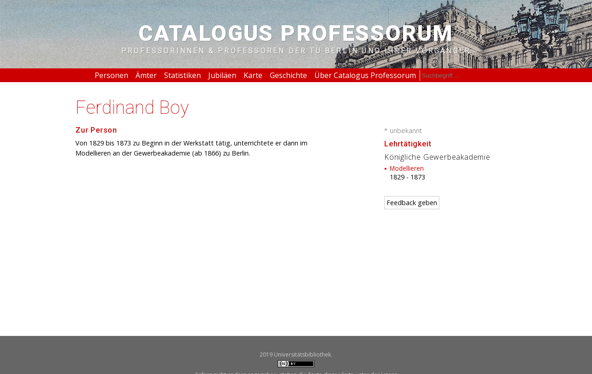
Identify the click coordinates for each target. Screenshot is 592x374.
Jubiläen (222, 75)
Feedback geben (412, 202)
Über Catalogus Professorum (365, 75)
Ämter (146, 75)
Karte (253, 75)
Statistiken (182, 75)
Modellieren (407, 168)
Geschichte (288, 75)
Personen (111, 75)
